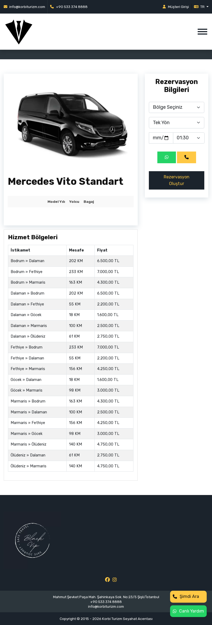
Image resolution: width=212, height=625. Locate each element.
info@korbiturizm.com (24, 7)
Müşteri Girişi (176, 7)
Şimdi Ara (186, 596)
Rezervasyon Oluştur (176, 180)
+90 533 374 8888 (69, 7)
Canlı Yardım (188, 611)
